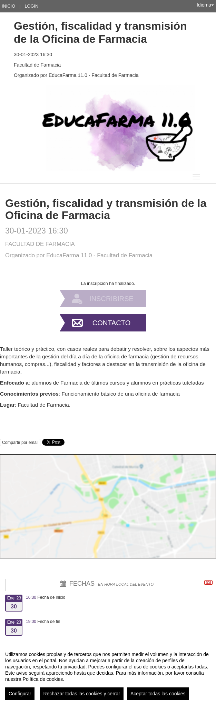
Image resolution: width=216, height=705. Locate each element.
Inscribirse (111, 298)
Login (31, 6)
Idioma (205, 5)
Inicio (8, 6)
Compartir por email (20, 442)
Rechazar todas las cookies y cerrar (81, 693)
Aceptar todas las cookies (158, 693)
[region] (108, 673)
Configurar (20, 693)
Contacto (111, 323)
